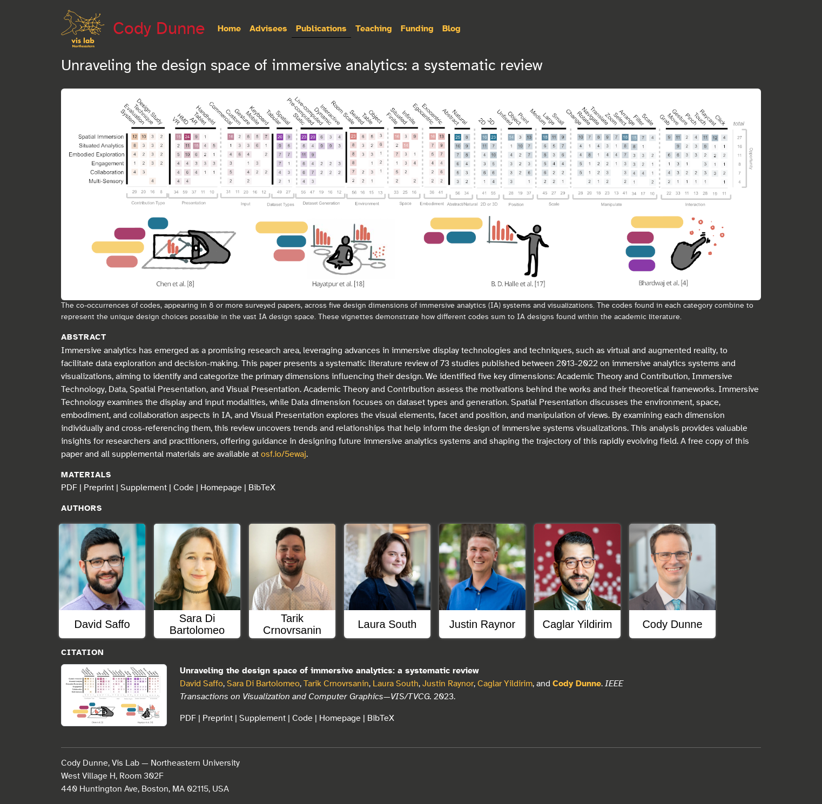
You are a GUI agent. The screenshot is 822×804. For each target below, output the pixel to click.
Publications (321, 28)
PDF (69, 487)
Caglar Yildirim (505, 683)
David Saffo (201, 683)
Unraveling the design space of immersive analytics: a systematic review (329, 670)
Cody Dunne (159, 28)
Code (183, 487)
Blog (451, 28)
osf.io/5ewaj (283, 454)
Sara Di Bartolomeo (263, 683)
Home (229, 28)
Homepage (221, 487)
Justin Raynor (448, 683)
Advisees (268, 28)
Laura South (396, 683)
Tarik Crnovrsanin (336, 683)
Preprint (99, 487)
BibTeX (261, 487)
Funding (417, 28)
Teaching (373, 28)
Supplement (143, 487)
